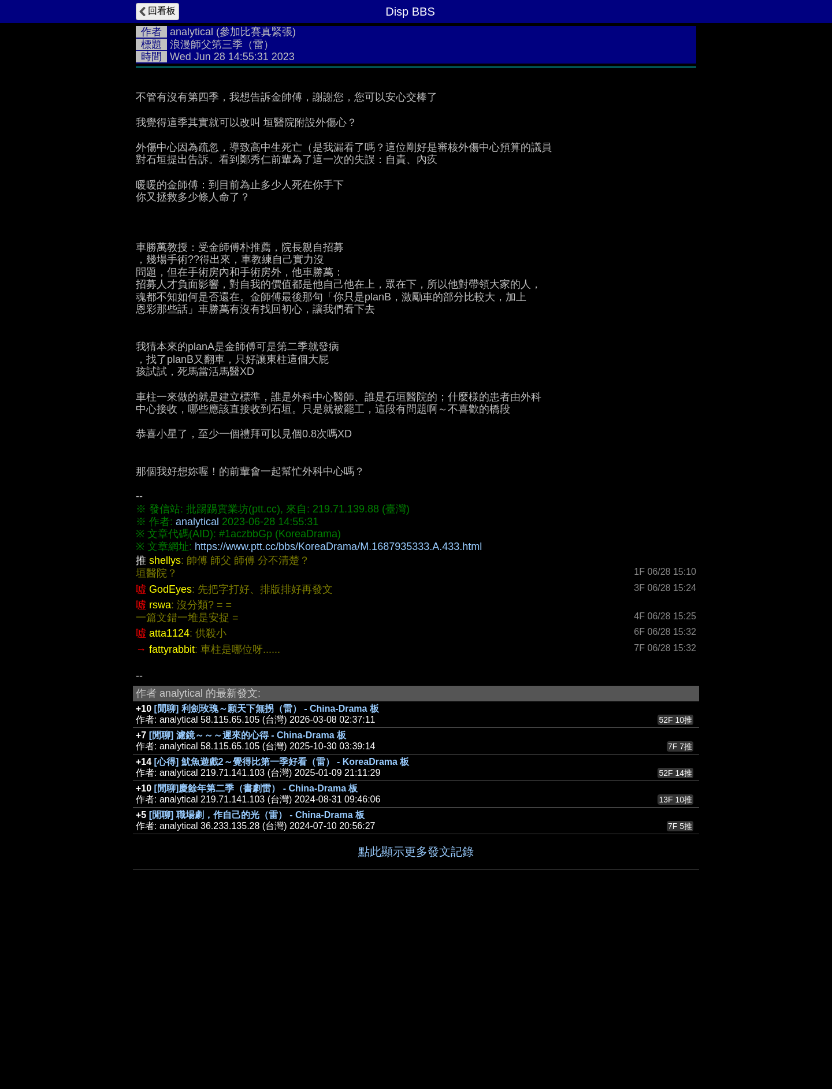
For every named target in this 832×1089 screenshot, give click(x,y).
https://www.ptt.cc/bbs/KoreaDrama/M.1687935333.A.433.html (338, 720)
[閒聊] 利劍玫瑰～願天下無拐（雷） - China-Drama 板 (266, 882)
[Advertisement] (416, 160)
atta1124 (169, 806)
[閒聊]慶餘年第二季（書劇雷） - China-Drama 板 (256, 962)
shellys (165, 733)
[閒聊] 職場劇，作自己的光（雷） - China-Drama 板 (257, 988)
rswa (160, 778)
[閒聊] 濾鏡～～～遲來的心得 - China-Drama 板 (247, 908)
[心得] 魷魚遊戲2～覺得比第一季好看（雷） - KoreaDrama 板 (282, 935)
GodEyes (170, 762)
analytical (191, 32)
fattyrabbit (172, 822)
